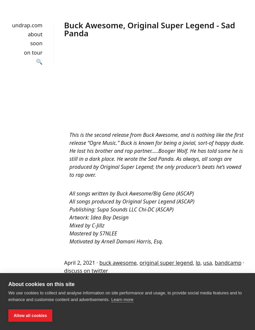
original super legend (166, 262)
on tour (33, 52)
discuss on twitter (86, 270)
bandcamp (228, 262)
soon (36, 43)
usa (207, 262)
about (35, 34)
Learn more (122, 299)
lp (198, 262)
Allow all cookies (30, 315)
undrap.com (27, 25)
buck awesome (117, 262)
